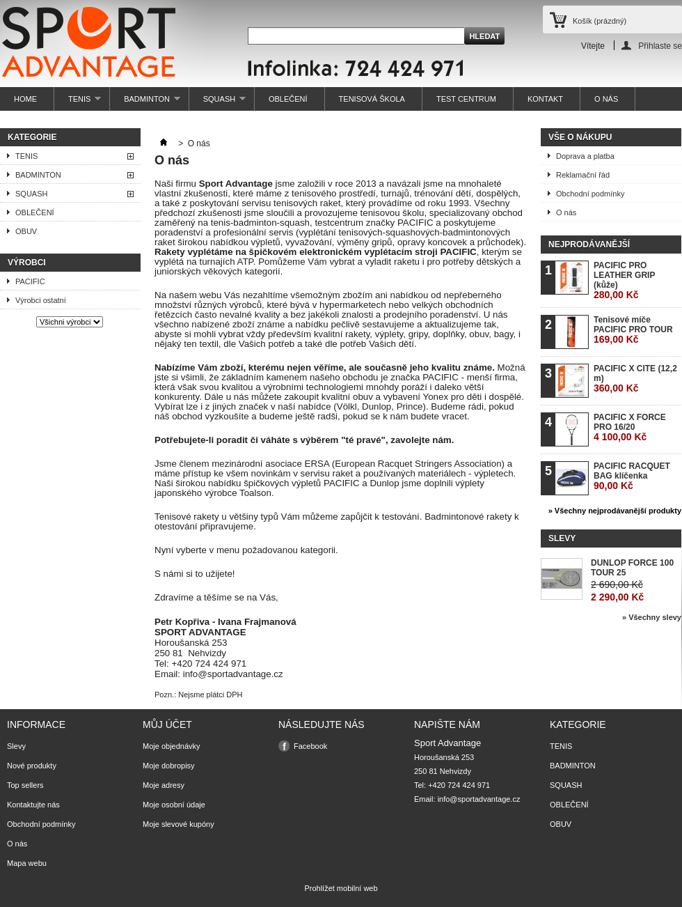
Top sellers (25, 785)
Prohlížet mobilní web (340, 888)
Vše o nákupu (580, 137)
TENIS (77, 103)
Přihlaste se (660, 45)
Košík (599, 21)
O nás (566, 212)
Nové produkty (31, 765)
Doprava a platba (585, 156)
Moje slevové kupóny (178, 824)
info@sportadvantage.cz (479, 799)
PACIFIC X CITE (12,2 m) (635, 379)
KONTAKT (545, 99)
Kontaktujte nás (33, 804)
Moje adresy (163, 785)
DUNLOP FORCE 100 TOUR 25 (632, 567)
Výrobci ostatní (40, 300)
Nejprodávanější (589, 244)
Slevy (562, 538)
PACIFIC (30, 281)
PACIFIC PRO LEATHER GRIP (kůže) (624, 280)
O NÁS (606, 99)
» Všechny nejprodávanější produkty (614, 510)
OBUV (26, 231)
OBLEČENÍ (288, 99)
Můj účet (167, 724)
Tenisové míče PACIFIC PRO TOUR (633, 330)
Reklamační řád (583, 175)
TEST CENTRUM (466, 99)
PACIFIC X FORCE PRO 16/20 (630, 427)
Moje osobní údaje (174, 804)
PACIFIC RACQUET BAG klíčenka (632, 476)
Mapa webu (27, 863)
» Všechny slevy (651, 617)
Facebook (310, 746)
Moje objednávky (171, 746)
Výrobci (27, 263)
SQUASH (217, 103)
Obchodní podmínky (590, 193)
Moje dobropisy (169, 765)
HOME (25, 99)
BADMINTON (145, 103)
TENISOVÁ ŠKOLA (372, 99)
